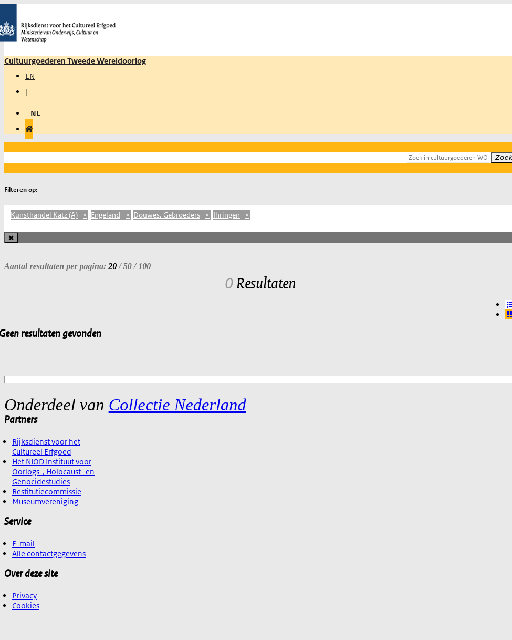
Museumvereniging (45, 502)
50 (127, 266)
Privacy (24, 596)
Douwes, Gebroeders (172, 215)
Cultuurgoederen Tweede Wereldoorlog (75, 61)
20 (112, 266)
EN (30, 76)
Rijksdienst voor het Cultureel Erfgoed (46, 447)
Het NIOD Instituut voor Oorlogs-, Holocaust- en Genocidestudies (53, 472)
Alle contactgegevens (49, 554)
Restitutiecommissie (46, 492)
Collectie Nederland (177, 404)
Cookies (25, 606)
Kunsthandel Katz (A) (49, 215)
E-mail (23, 544)
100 (144, 266)
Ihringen (231, 215)
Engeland (111, 215)
